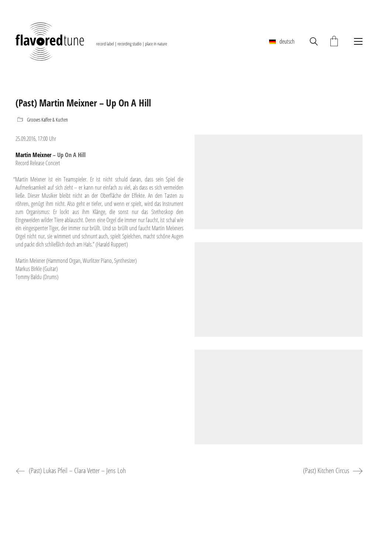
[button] (356, 41)
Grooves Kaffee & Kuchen (47, 119)
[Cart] (334, 41)
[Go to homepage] (91, 41)
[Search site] (314, 42)
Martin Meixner (33, 155)
